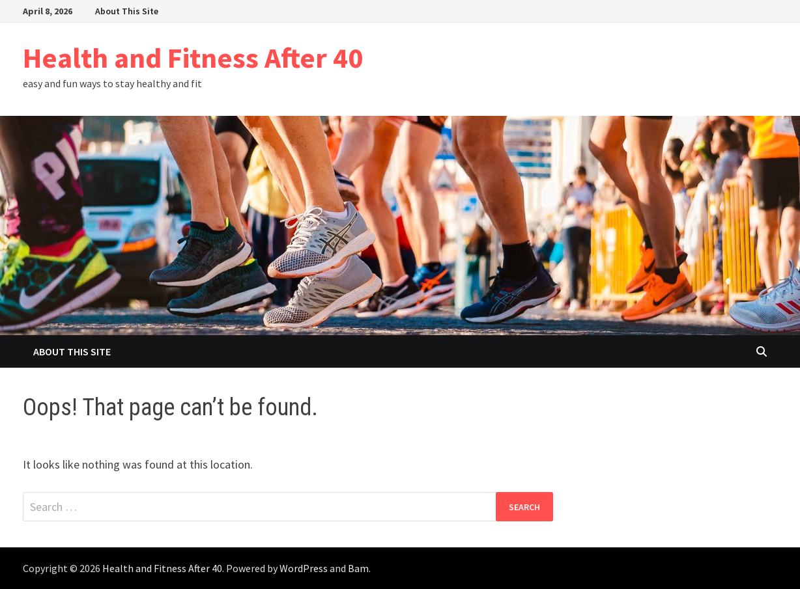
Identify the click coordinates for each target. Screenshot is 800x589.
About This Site (126, 11)
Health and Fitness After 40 (193, 57)
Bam (358, 568)
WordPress (303, 568)
